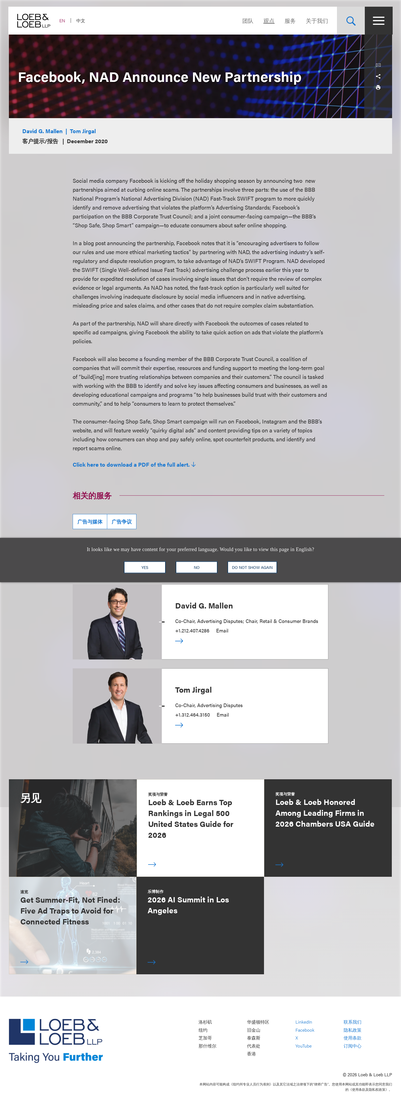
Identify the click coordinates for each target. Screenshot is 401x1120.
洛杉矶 (205, 1022)
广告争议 (122, 521)
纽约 (203, 1030)
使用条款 (352, 1038)
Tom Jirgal (83, 131)
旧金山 (253, 1030)
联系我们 (352, 1022)
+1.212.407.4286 (192, 630)
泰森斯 (253, 1038)
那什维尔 (207, 1046)
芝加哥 (205, 1038)
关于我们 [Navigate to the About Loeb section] (316, 20)
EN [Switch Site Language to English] (63, 20)
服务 (289, 20)
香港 (251, 1054)
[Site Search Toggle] (350, 21)
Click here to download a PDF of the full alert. (131, 464)
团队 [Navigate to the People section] (247, 20)
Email (222, 630)
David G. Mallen (42, 131)
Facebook (304, 1030)
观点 (268, 20)
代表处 (253, 1046)
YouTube (303, 1046)
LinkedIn (303, 1022)
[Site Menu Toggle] (378, 21)
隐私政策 (352, 1030)
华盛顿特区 (258, 1022)
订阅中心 (352, 1046)
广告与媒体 (89, 521)
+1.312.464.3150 (192, 714)
